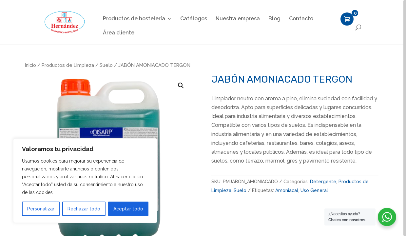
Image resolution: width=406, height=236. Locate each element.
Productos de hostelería (134, 19)
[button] (181, 85)
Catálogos (193, 19)
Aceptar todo (128, 208)
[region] (203, 118)
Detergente (323, 181)
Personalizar (40, 208)
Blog (274, 19)
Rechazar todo (84, 208)
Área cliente (118, 33)
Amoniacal (286, 190)
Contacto (301, 19)
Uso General (314, 190)
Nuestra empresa (238, 19)
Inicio (30, 65)
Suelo (106, 65)
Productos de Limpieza (68, 65)
